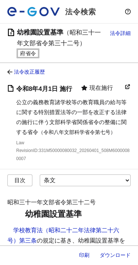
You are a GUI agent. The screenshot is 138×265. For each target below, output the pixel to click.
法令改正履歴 (29, 72)
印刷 (84, 255)
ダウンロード (115, 255)
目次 (19, 180)
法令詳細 (120, 33)
